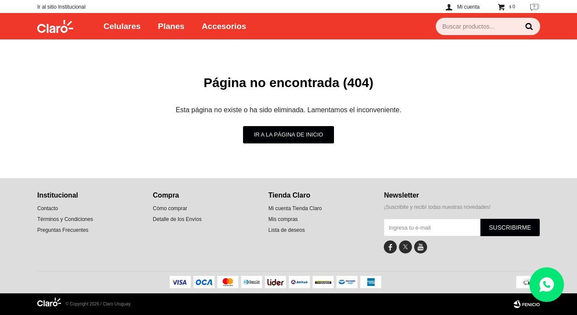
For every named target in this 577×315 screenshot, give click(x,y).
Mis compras (283, 219)
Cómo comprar (170, 208)
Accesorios (224, 26)
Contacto (47, 208)
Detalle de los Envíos (177, 219)
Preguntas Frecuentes (62, 230)
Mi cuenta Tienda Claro (295, 208)
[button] (529, 26)
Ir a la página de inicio (288, 134)
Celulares (122, 26)
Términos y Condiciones (65, 219)
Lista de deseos (287, 230)
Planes (171, 26)
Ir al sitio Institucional (61, 7)
